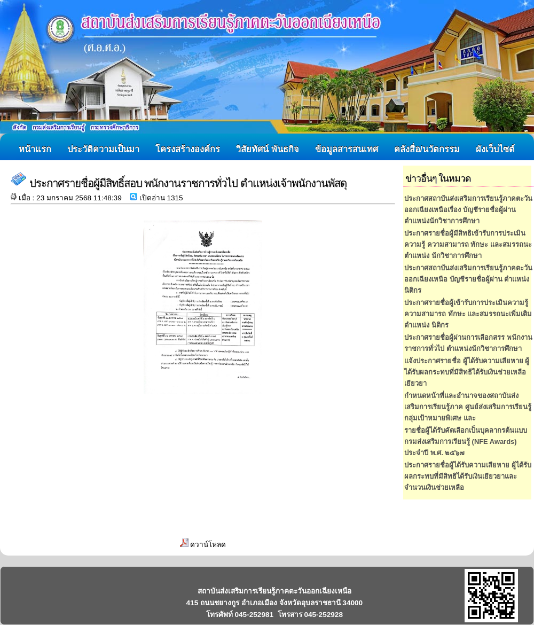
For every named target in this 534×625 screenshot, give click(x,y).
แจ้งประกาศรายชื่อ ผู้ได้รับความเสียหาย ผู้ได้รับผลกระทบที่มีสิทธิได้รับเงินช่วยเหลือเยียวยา (466, 372)
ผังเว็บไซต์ (495, 149)
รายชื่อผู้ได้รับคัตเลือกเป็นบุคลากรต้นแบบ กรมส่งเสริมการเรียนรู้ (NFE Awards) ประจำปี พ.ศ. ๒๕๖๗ (465, 441)
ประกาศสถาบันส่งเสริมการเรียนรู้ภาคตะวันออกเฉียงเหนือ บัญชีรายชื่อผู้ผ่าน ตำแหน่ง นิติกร (468, 279)
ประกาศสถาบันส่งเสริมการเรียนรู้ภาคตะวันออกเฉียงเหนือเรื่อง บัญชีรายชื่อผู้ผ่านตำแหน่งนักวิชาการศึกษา (468, 209)
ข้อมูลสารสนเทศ (346, 149)
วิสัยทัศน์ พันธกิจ (267, 149)
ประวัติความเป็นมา (103, 149)
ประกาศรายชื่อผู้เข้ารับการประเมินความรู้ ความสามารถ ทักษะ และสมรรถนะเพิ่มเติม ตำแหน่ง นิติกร (468, 314)
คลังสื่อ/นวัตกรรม (427, 149)
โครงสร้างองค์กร (187, 149)
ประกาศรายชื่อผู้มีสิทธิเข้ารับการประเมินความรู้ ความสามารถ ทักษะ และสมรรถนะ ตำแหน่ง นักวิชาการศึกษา (468, 244)
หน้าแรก (35, 149)
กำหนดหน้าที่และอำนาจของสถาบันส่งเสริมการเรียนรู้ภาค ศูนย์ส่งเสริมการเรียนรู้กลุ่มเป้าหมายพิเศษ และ (467, 407)
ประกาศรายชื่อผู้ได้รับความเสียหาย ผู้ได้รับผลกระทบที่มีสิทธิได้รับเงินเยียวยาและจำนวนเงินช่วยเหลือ (467, 476)
